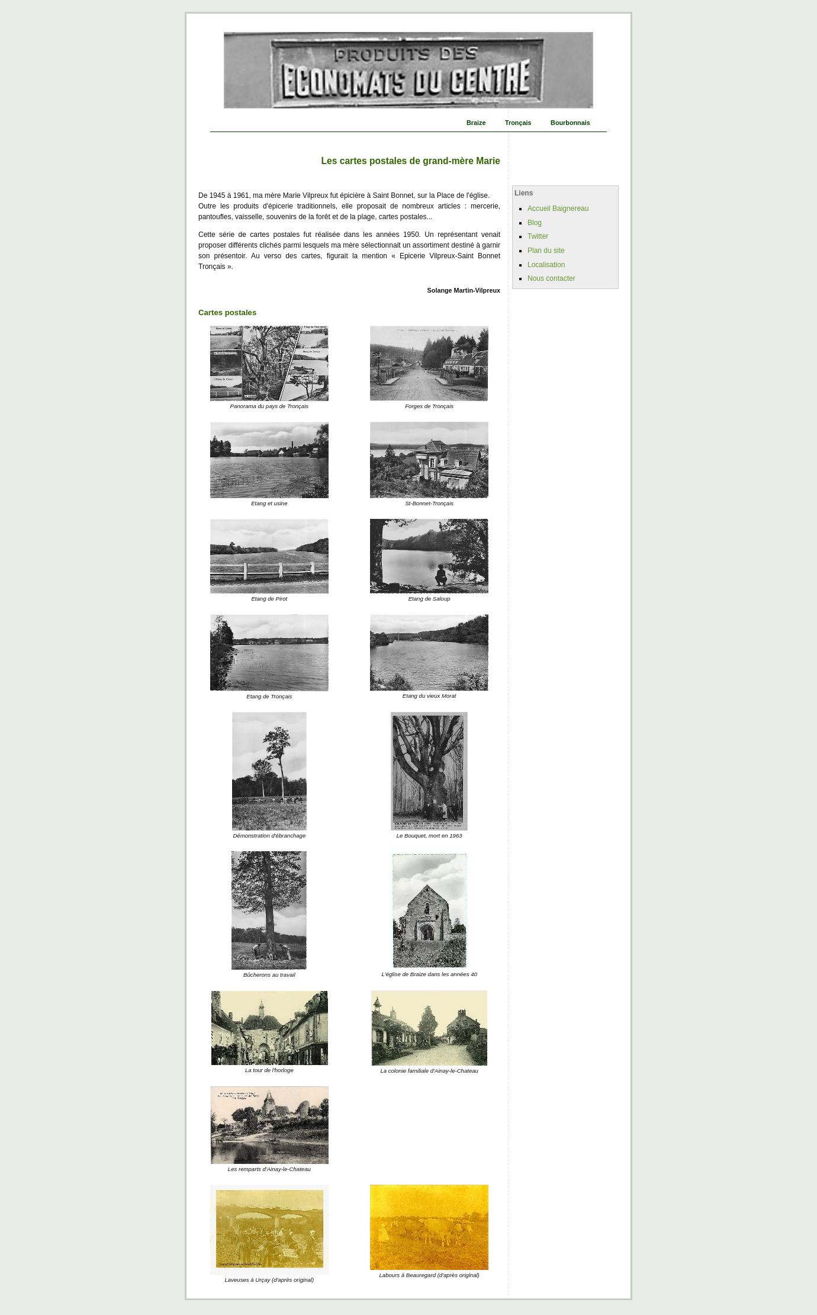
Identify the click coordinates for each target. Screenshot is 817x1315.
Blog (534, 223)
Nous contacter (551, 278)
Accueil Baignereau (557, 208)
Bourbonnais (570, 122)
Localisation (546, 265)
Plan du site (546, 250)
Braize (476, 122)
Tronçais (518, 122)
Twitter (537, 236)
